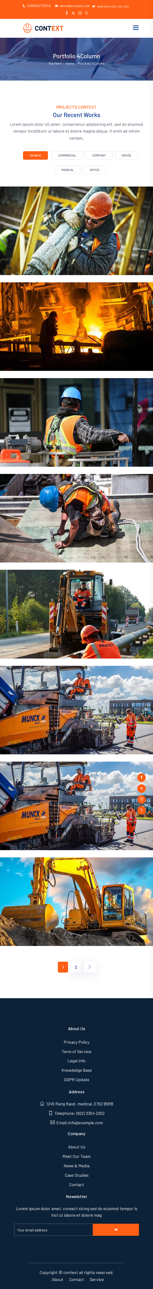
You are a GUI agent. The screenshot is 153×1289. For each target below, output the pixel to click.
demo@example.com (72, 6)
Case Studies (77, 1175)
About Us (76, 1146)
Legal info (76, 1060)
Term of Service (76, 1051)
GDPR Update (76, 1079)
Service (97, 1279)
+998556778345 (36, 6)
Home (70, 63)
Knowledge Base (76, 1070)
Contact (76, 1184)
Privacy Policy (76, 1042)
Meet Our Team (76, 1156)
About (57, 1279)
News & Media (76, 1165)
